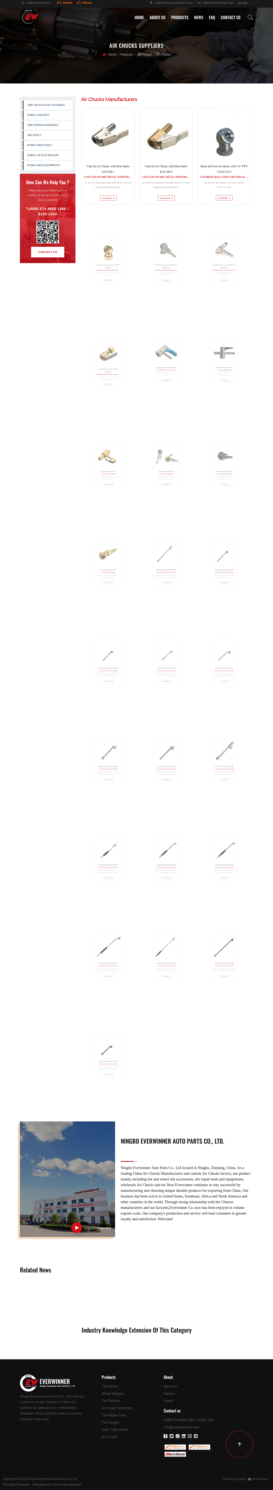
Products (179, 17)
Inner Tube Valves (115, 1429)
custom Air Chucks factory (210, 1173)
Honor (168, 1400)
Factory (169, 1393)
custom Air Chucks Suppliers (39, 1402)
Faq (212, 17)
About (168, 1377)
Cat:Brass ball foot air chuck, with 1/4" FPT (230, 173)
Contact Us (231, 17)
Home (139, 17)
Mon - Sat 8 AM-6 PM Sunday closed (215, 2)
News (198, 17)
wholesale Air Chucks (137, 1185)
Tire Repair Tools (114, 1415)
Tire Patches (111, 1400)
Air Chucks (110, 1436)
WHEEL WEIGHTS (38, 115)
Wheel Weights (113, 1393)
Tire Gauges (110, 1422)
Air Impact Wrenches (117, 1408)
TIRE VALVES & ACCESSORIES (46, 105)
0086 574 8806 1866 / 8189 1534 (48, 211)
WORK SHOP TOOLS (39, 145)
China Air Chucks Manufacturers (158, 1173)
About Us (158, 17)
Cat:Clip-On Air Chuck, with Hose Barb (111, 173)
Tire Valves (110, 1386)
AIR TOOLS (144, 54)
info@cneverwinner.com (36, 2)
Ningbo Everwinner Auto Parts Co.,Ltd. (172, 2)
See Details (108, 190)
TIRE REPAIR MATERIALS (43, 125)
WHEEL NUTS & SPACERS (43, 155)
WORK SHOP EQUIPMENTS (43, 165)
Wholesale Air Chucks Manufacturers (57, 1484)
